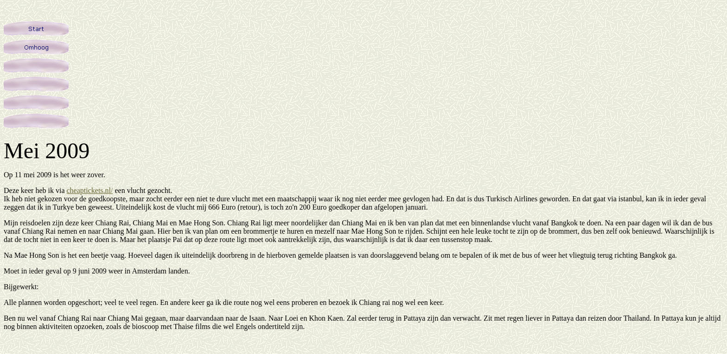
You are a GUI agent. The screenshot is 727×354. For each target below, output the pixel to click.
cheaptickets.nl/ (89, 190)
